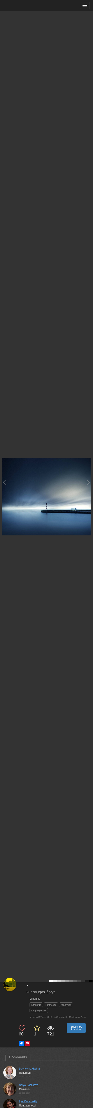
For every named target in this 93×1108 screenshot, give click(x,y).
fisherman (66, 1005)
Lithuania (36, 1005)
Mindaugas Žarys (41, 992)
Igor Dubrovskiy (28, 1101)
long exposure (38, 1010)
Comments (18, 1057)
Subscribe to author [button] (76, 1028)
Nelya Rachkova (28, 1085)
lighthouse (51, 1005)
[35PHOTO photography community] (20, 5)
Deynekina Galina (29, 1068)
